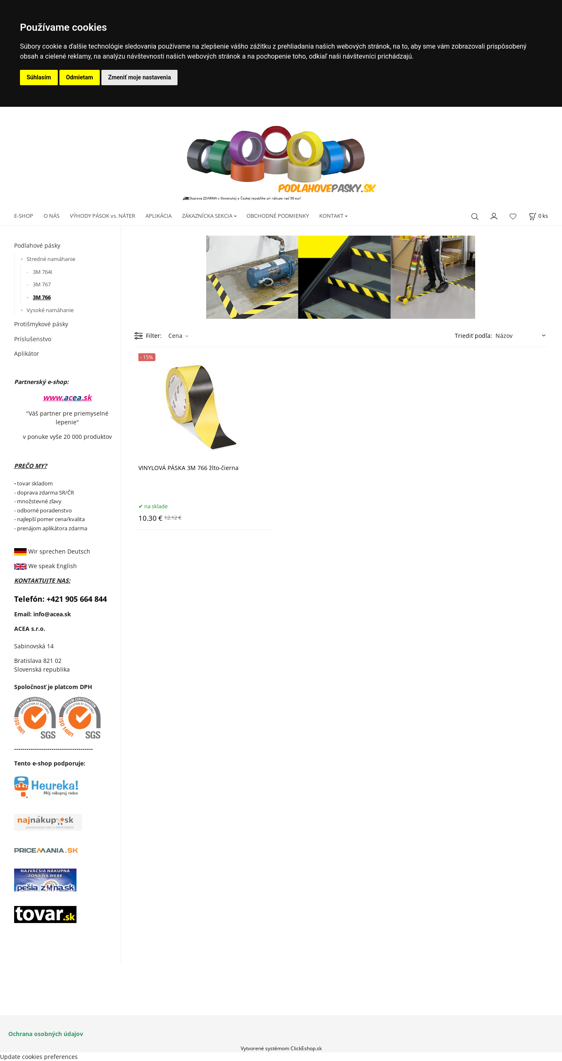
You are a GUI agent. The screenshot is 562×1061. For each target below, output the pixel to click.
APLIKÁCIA (158, 215)
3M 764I (42, 272)
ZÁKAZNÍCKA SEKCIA (207, 215)
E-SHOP (23, 215)
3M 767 (42, 284)
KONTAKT (331, 215)
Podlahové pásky (37, 245)
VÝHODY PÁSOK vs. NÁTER (102, 215)
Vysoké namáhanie (50, 310)
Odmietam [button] (79, 77)
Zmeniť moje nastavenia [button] (139, 77)
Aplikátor (26, 353)
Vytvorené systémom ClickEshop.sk (281, 1048)
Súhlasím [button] (39, 77)
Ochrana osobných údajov (45, 1034)
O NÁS (51, 215)
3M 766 (42, 297)
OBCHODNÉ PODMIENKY (277, 215)
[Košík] (538, 215)
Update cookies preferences (39, 1057)
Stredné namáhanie (51, 259)
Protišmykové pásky (41, 324)
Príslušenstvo (32, 339)
